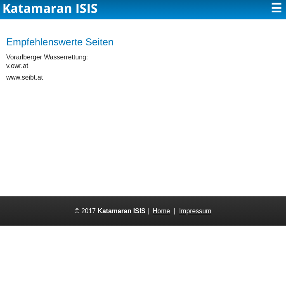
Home (161, 210)
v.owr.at (17, 65)
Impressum (195, 210)
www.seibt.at (24, 77)
